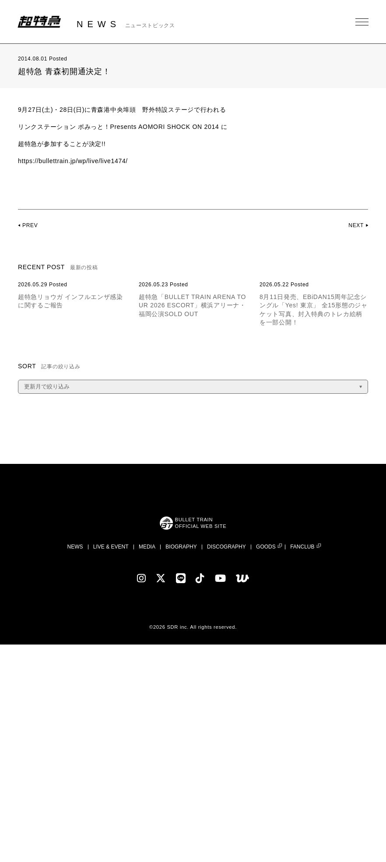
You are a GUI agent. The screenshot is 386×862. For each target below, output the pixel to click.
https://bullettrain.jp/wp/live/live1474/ (73, 160)
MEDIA (147, 547)
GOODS (266, 547)
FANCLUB (302, 547)
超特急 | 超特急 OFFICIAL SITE (39, 22)
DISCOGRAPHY (226, 547)
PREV (30, 225)
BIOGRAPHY (181, 547)
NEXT (356, 225)
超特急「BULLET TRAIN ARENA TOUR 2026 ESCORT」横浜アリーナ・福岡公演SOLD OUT (192, 305)
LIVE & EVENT (111, 547)
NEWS (75, 547)
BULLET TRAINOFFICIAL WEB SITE (200, 523)
